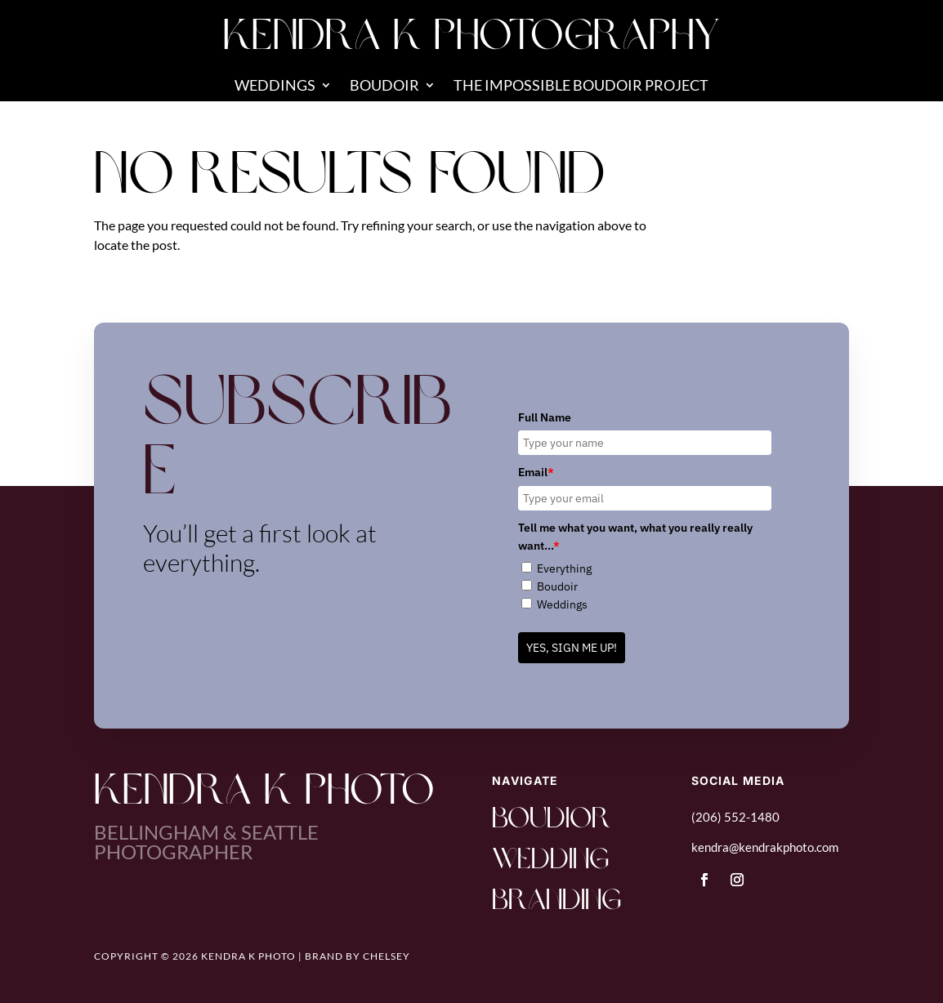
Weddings (275, 86)
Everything (564, 568)
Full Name (544, 417)
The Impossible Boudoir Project (581, 86)
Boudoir (384, 86)
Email (536, 472)
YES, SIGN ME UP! (571, 647)
